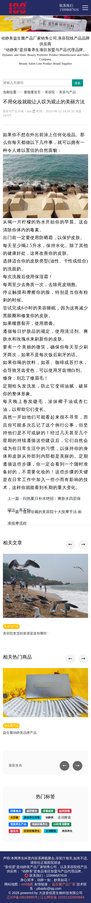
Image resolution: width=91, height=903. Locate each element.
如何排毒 (64, 810)
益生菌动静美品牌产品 (20, 733)
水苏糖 (14, 817)
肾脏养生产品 (18, 824)
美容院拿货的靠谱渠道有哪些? (25, 633)
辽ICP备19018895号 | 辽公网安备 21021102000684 (45, 897)
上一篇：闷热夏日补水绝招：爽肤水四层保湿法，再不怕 (44, 500)
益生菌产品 (11, 725)
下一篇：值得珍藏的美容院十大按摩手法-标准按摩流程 (44, 514)
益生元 (14, 830)
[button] (70, 544)
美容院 (50, 92)
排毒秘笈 (48, 810)
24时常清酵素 (61, 824)
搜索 (77, 83)
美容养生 (67, 830)
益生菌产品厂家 (64, 884)
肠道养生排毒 (32, 817)
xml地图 (27, 884)
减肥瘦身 (31, 810)
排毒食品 (15, 810)
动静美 (49, 817)
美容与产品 (67, 92)
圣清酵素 (64, 817)
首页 (37, 92)
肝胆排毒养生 (32, 830)
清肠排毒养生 (40, 824)
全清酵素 (51, 830)
